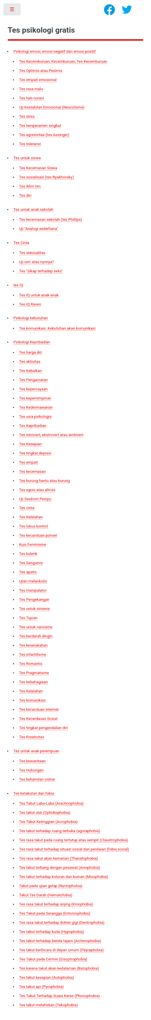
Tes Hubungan (31, 770)
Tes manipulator (33, 590)
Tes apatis (28, 572)
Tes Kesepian (30, 444)
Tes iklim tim (30, 186)
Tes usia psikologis (35, 416)
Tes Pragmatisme (34, 673)
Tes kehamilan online (37, 779)
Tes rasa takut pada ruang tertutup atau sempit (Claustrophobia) (73, 840)
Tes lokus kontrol (33, 526)
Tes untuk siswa (27, 158)
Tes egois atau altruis (37, 490)
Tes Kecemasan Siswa (38, 168)
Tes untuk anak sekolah (33, 209)
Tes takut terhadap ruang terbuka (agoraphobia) (59, 831)
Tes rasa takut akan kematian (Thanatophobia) (58, 858)
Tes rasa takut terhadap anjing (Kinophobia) (56, 904)
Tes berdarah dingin (36, 636)
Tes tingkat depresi (35, 453)
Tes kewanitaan (32, 761)
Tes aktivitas (29, 361)
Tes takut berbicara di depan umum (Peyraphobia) (61, 950)
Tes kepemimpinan (35, 398)
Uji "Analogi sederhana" (38, 229)
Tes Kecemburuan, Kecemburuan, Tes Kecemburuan (63, 61)
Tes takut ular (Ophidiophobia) (44, 812)
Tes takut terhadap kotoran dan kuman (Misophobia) (63, 877)
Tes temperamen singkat (40, 125)
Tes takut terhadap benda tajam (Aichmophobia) (60, 941)
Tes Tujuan (28, 618)
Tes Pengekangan (34, 599)
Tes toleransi (30, 144)
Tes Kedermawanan (36, 407)
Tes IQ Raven (30, 304)
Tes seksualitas (32, 253)
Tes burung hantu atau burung (44, 481)
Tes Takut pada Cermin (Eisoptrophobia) (53, 959)
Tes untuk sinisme (34, 609)
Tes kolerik (28, 554)
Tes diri (25, 195)
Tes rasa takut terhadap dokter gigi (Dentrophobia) (62, 922)
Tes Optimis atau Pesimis (40, 70)
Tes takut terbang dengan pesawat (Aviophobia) (59, 867)
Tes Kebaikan (30, 371)
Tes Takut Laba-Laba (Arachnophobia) (51, 803)
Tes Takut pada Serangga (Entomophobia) (54, 913)
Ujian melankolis (33, 581)
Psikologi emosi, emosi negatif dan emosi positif (54, 51)
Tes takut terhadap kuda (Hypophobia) (51, 932)
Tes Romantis (30, 663)
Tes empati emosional (38, 80)
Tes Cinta (21, 243)
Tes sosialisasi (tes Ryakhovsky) (46, 177)
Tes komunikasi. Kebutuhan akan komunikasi (57, 328)
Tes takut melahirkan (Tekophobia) (48, 1005)
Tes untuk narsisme (35, 627)
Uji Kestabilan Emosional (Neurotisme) (52, 107)
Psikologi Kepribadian (31, 342)
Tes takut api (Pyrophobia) (41, 986)
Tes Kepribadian (32, 426)
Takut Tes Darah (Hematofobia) (45, 895)
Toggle (12, 10)
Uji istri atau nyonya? (36, 262)
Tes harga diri (30, 352)
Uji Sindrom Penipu (35, 499)
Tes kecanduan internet (39, 709)
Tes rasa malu (31, 89)
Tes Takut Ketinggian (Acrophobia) (48, 822)
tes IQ (18, 285)
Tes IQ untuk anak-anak (39, 295)
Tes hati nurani (31, 98)
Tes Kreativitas (31, 737)
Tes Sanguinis (31, 563)
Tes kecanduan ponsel (38, 535)
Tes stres (27, 116)
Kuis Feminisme (32, 544)
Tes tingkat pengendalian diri (43, 728)
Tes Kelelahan (31, 517)
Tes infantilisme (32, 654)
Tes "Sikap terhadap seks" (41, 271)
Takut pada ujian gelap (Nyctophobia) (51, 886)
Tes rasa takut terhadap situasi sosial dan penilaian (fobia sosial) (74, 849)
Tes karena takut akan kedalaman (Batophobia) (59, 968)
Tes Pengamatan (33, 380)
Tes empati (28, 462)
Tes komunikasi (32, 700)
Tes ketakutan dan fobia (33, 793)
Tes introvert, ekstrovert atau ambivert (51, 435)
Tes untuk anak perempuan (36, 751)
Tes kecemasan (32, 471)
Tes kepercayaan (33, 389)
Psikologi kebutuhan (30, 318)
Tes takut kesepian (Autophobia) (46, 977)
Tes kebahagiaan (33, 682)
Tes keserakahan (33, 645)
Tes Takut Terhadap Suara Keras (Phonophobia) (59, 996)
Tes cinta (27, 508)
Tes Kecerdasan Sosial (38, 718)
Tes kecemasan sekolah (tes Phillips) (50, 219)
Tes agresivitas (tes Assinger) (44, 135)
